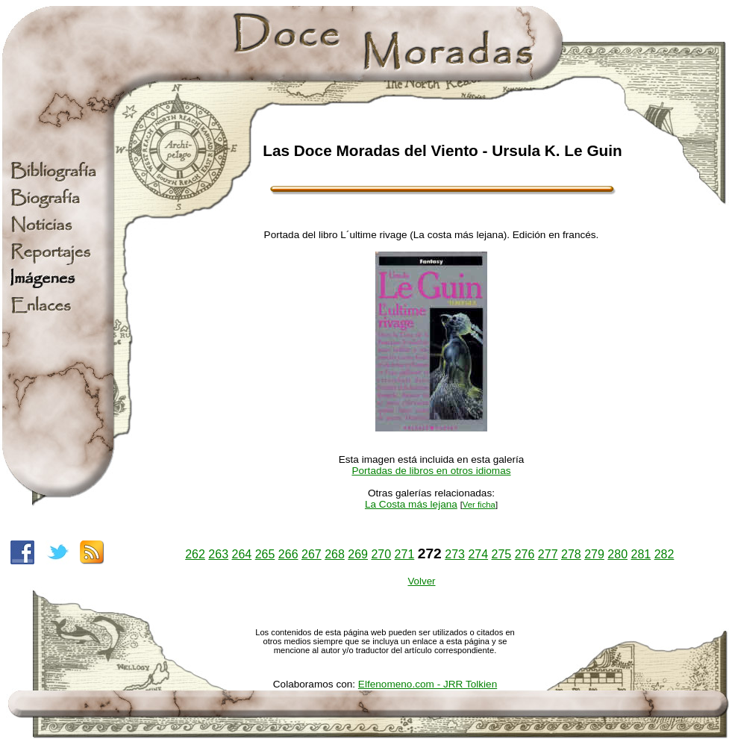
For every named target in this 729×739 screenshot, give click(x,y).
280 (617, 554)
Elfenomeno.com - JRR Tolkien (427, 684)
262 (195, 554)
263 (218, 554)
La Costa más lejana (411, 504)
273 (455, 554)
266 (288, 554)
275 (502, 554)
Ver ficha (479, 504)
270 (381, 554)
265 (265, 554)
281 (641, 554)
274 (478, 554)
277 (548, 554)
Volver (421, 581)
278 (571, 554)
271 (405, 554)
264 (242, 554)
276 (525, 554)
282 (664, 554)
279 (594, 554)
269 (358, 554)
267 (311, 554)
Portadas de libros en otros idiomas (430, 470)
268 (335, 554)
